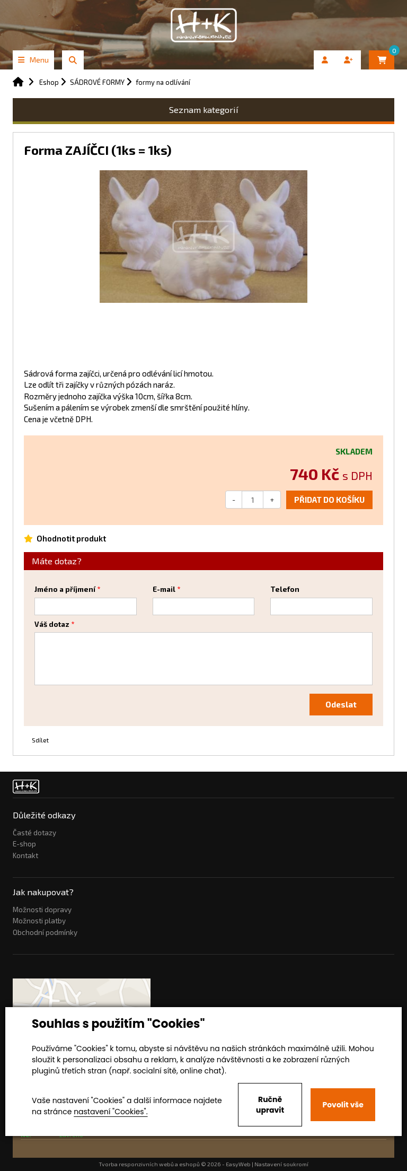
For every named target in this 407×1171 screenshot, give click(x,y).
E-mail (164, 589)
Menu (33, 59)
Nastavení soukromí (281, 1164)
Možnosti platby (39, 920)
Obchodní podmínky (45, 932)
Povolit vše (342, 1104)
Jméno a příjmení (64, 589)
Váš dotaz (51, 624)
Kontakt (25, 855)
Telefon (284, 589)
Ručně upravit (270, 1104)
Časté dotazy (34, 832)
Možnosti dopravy (42, 909)
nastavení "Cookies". (110, 1111)
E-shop (24, 844)
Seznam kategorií (203, 109)
